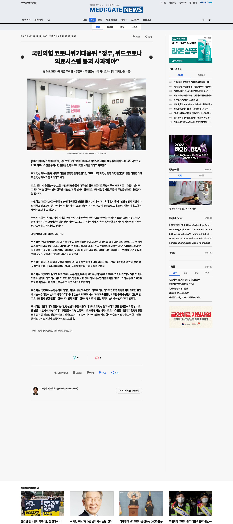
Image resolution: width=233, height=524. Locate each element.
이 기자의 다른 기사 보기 (128, 390)
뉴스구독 (182, 2)
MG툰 (201, 175)
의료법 (110, 26)
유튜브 (134, 26)
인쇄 (92, 372)
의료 (85, 19)
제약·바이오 (111, 19)
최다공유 (201, 75)
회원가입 (172, 2)
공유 (150, 36)
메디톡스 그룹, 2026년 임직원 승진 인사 (184, 297)
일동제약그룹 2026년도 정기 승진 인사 (184, 279)
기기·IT (124, 19)
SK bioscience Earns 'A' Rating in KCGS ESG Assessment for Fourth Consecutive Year (190, 233)
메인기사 (26, 19)
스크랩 (79, 372)
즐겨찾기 (193, 2)
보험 (122, 26)
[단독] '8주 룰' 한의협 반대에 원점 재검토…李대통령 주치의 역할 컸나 (193, 82)
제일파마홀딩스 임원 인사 (179, 292)
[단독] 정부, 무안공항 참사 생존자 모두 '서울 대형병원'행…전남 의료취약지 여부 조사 (193, 86)
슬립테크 (147, 19)
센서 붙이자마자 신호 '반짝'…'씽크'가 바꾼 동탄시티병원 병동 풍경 (193, 117)
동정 (196, 272)
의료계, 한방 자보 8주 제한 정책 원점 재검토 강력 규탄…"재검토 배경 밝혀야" (193, 104)
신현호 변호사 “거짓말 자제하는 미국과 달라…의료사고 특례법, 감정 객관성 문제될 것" (193, 108)
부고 (207, 272)
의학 (100, 19)
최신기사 (38, 19)
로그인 (163, 2)
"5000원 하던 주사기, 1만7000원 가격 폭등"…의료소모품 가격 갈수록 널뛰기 (193, 90)
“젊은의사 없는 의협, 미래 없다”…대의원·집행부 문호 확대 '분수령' (193, 113)
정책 (92, 19)
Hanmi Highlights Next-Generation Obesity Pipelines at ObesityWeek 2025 (190, 229)
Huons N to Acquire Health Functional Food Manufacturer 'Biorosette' (190, 238)
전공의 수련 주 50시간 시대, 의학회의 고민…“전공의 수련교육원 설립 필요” (193, 122)
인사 (174, 272)
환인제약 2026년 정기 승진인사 (181, 284)
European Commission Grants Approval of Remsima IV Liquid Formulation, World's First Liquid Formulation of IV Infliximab (190, 242)
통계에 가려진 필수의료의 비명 (186, 99)
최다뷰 (180, 75)
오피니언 (135, 19)
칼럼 (180, 175)
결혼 (185, 272)
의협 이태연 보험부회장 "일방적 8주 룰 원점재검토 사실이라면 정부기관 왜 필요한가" (193, 95)
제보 (138, 36)
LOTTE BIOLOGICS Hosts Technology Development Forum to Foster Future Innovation (190, 224)
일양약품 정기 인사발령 (178, 288)
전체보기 (208, 169)
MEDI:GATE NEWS (116, 8)
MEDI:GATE (206, 2)
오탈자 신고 (63, 372)
